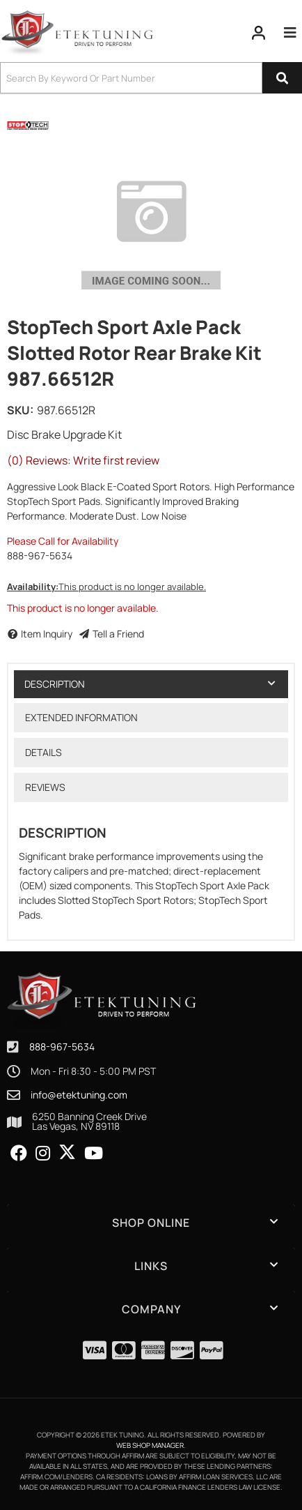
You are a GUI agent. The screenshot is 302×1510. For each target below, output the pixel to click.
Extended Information (81, 717)
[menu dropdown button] (289, 33)
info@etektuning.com (79, 1095)
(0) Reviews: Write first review (83, 460)
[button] (151, 77)
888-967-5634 (62, 1046)
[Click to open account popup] (259, 33)
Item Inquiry (46, 633)
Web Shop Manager (150, 1445)
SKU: (20, 410)
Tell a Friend (118, 633)
